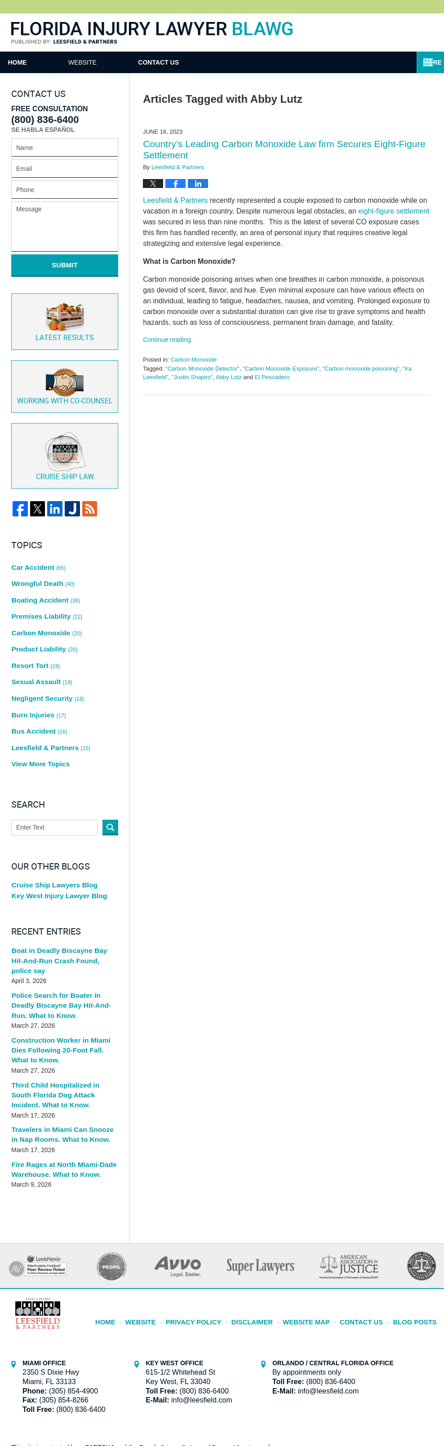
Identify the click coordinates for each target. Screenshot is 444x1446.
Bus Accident (37, 674)
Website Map (316, 1231)
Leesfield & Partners (175, 200)
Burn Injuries (37, 662)
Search (110, 761)
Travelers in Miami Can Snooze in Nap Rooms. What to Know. (62, 1050)
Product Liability (42, 612)
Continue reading (167, 339)
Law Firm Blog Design (390, 1414)
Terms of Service (237, 1362)
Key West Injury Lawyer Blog (55, 831)
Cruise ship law (65, 443)
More (424, 62)
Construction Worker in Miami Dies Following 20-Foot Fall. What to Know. (64, 971)
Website (134, 62)
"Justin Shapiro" (192, 377)
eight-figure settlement (393, 211)
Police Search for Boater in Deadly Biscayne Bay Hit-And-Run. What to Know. (63, 929)
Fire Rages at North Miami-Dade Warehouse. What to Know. (59, 1084)
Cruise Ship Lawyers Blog (51, 819)
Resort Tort (34, 625)
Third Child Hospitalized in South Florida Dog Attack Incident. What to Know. (62, 1012)
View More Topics (38, 699)
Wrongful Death (41, 562)
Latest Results (65, 313)
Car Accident (37, 550)
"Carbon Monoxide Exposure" (281, 368)
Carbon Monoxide (194, 359)
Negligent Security (45, 649)
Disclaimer (266, 1231)
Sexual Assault (40, 637)
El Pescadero (272, 377)
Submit (65, 265)
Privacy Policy (213, 1231)
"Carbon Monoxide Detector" (202, 368)
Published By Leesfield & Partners (405, 32)
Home (43, 62)
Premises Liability (44, 587)
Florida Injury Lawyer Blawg (152, 33)
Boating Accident (43, 574)
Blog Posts (417, 1231)
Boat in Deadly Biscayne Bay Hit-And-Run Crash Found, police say (62, 892)
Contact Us (236, 62)
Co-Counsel (65, 375)
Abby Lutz (229, 377)
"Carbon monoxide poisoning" (361, 368)
